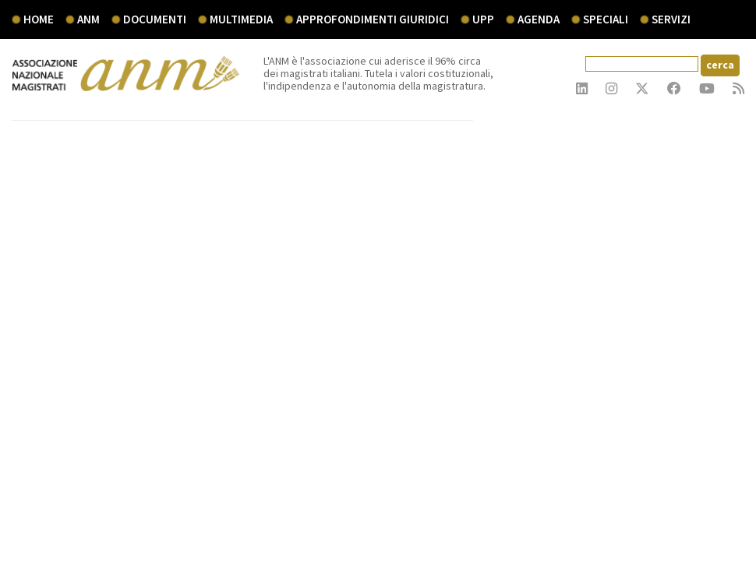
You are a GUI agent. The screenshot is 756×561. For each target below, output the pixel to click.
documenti (154, 19)
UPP (483, 19)
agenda (539, 19)
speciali (605, 19)
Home (38, 19)
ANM (88, 19)
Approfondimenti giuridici (372, 19)
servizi (671, 19)
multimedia (241, 19)
